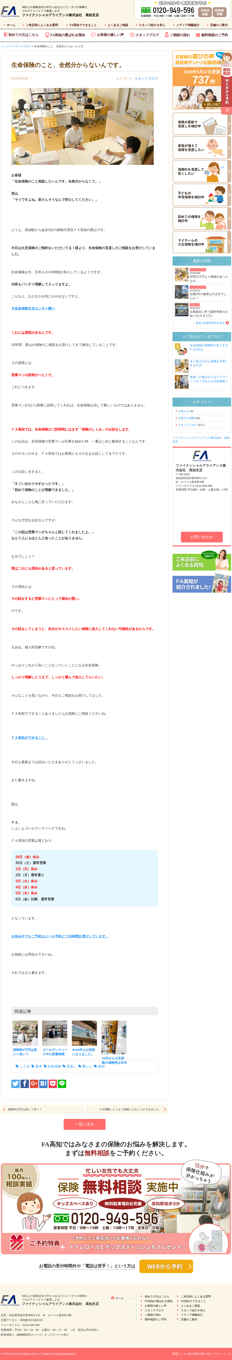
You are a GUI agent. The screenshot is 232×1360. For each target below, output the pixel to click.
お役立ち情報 (186, 418)
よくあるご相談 (118, 25)
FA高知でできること (83, 25)
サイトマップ (223, 1353)
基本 (38, 1066)
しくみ (25, 1066)
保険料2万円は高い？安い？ (25, 1109)
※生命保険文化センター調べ (33, 308)
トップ (5, 46)
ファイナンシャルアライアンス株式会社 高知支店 (60, 15)
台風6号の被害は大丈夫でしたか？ (208, 296)
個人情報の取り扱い (200, 1353)
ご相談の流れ (180, 35)
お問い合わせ (202, 537)
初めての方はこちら (23, 35)
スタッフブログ (147, 35)
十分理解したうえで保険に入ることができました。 (130, 1109)
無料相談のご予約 (214, 35)
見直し (72, 1066)
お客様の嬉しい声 (110, 35)
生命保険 (54, 1066)
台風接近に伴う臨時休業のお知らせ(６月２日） (209, 314)
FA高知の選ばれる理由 (67, 35)
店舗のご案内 (219, 25)
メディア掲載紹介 (188, 25)
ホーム (11, 25)
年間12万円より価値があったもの (209, 278)
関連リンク (179, 1353)
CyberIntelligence (65, 1353)
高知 (101, 1066)
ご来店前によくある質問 (42, 25)
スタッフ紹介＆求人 (152, 25)
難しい (87, 1066)
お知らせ (195, 305)
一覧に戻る (84, 1124)
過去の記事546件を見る (210, 322)
